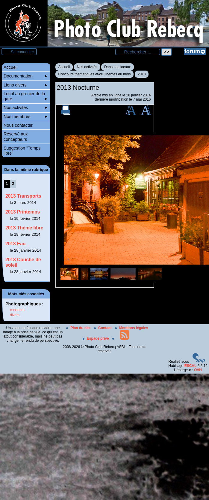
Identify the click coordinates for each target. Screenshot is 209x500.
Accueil (64, 67)
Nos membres (25, 116)
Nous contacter (18, 125)
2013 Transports (23, 195)
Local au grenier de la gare (25, 96)
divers (14, 315)
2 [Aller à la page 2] (13, 183)
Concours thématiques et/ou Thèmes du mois (94, 74)
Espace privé (96, 338)
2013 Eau (15, 243)
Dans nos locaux (117, 67)
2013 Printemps (22, 211)
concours (17, 310)
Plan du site (79, 328)
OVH (198, 370)
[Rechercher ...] (137, 52)
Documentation (25, 76)
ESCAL (190, 366)
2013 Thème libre (24, 227)
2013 (142, 74)
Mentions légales (131, 328)
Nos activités (87, 67)
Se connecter (22, 52)
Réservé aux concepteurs (16, 136)
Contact (103, 328)
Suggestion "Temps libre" (22, 151)
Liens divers (25, 85)
